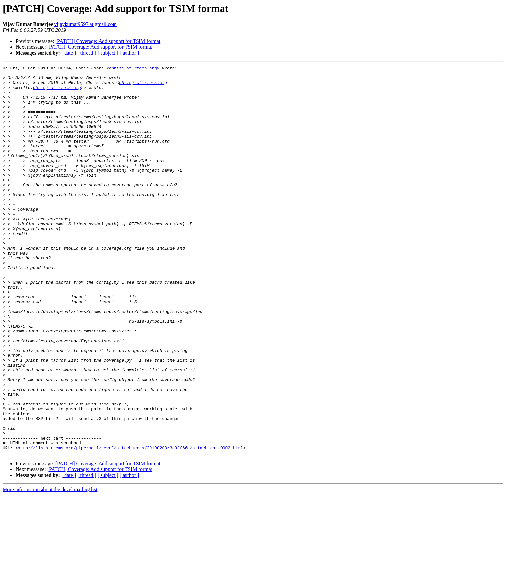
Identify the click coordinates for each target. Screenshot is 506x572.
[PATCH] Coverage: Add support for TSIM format (108, 41)
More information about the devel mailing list (50, 566)
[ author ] (129, 53)
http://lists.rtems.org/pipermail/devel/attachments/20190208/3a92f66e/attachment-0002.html (130, 525)
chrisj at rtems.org (133, 69)
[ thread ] (86, 53)
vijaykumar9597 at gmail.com (85, 24)
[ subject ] (108, 53)
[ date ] (68, 53)
